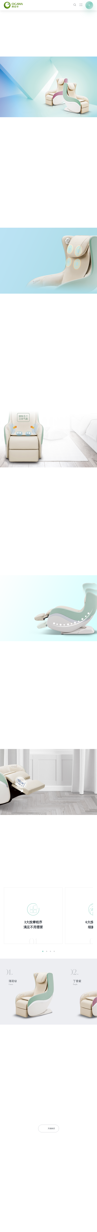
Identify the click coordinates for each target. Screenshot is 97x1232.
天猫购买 (48, 1128)
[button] (42, 951)
